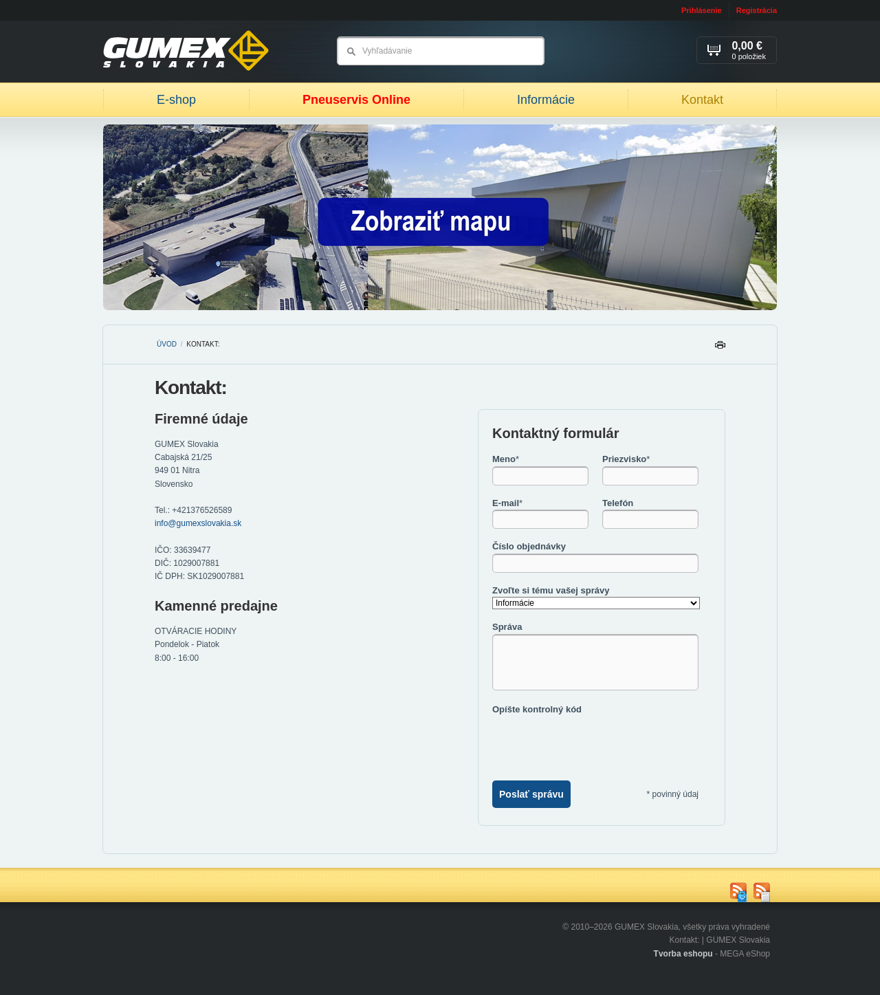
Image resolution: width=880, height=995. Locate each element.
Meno (505, 459)
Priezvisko (626, 459)
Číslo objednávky (529, 546)
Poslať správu (531, 794)
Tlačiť (720, 348)
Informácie (546, 100)
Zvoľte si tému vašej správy (550, 590)
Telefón (617, 503)
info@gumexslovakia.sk (198, 523)
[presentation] (596, 742)
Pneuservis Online (356, 100)
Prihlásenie (701, 10)
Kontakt (702, 100)
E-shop (176, 100)
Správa (507, 627)
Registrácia (756, 10)
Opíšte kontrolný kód (537, 709)
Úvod (167, 344)
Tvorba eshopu (683, 954)
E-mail (507, 503)
